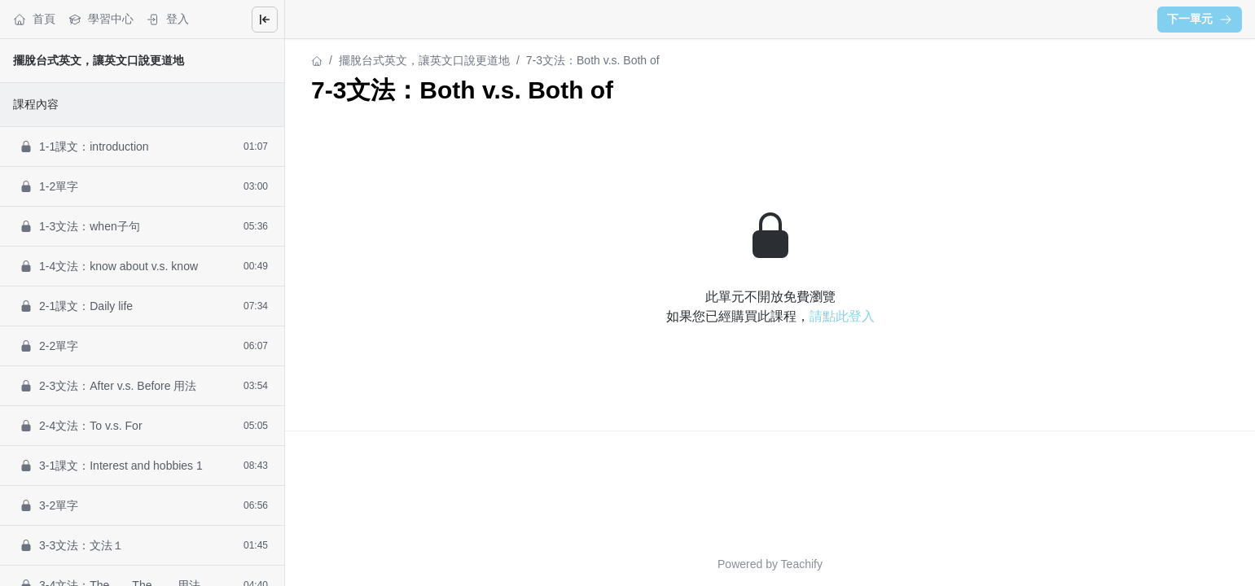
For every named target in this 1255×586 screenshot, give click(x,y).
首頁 (34, 19)
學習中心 (101, 19)
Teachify (802, 564)
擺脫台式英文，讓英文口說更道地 (98, 60)
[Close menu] (265, 20)
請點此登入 (842, 316)
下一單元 (1199, 18)
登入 (168, 19)
